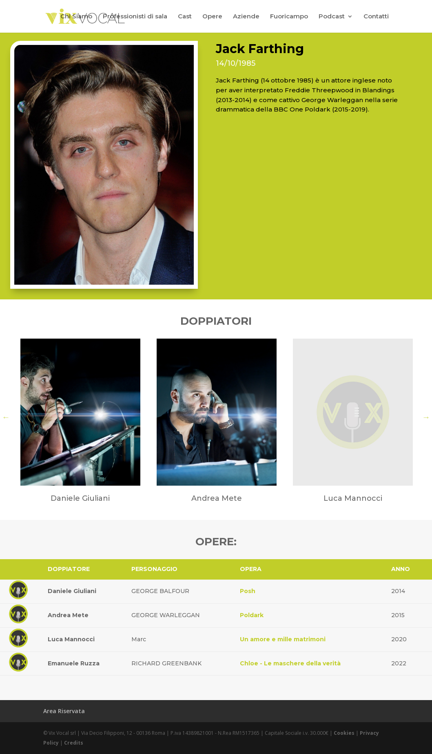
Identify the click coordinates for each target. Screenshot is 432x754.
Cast (185, 16)
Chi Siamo (76, 16)
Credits (73, 742)
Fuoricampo (289, 16)
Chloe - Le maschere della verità (290, 663)
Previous (6, 417)
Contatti (376, 16)
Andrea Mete (68, 615)
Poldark (252, 615)
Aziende (246, 16)
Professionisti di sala (135, 16)
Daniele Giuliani (72, 591)
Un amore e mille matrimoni (283, 639)
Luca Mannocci (71, 639)
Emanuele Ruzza (74, 663)
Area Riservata (64, 711)
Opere (212, 16)
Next (426, 417)
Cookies (344, 732)
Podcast (332, 16)
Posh (247, 591)
